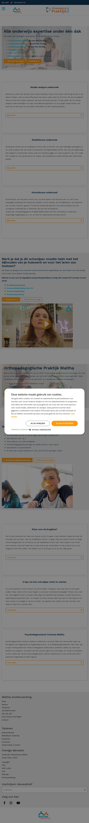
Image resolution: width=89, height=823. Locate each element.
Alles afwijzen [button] (38, 423)
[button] (40, 430)
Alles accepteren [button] (64, 423)
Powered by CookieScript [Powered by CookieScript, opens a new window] (20, 430)
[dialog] (44, 411)
